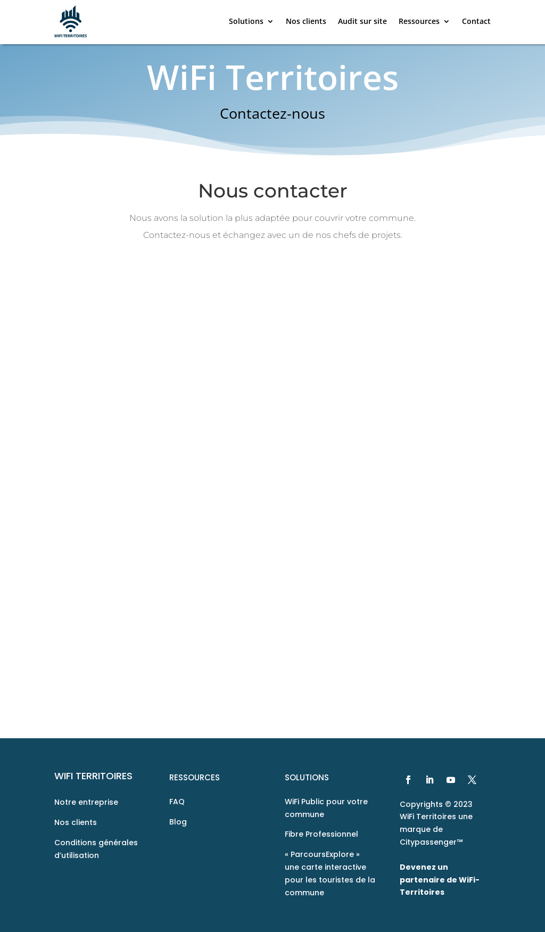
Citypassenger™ (431, 842)
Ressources (419, 21)
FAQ (177, 801)
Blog (178, 821)
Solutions (246, 21)
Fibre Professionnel (321, 834)
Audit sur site (362, 21)
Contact (476, 21)
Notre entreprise (86, 802)
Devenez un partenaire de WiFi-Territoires (440, 880)
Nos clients (306, 21)
